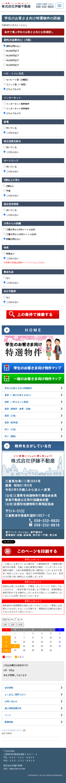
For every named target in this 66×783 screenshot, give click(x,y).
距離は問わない (12, 239)
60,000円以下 (11, 50)
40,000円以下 (11, 60)
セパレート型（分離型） (16, 79)
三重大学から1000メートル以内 (19, 234)
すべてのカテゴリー (12, 730)
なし (6, 277)
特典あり (9, 253)
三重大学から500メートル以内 (19, 229)
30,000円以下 (11, 65)
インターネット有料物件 (16, 108)
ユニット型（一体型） (15, 84)
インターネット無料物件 (16, 103)
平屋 (6, 190)
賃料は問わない (12, 46)
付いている (10, 127)
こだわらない (11, 132)
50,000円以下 (11, 55)
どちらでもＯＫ (12, 89)
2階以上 (8, 186)
